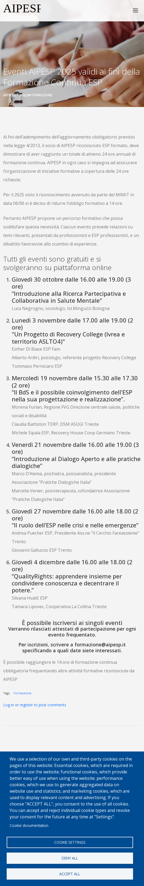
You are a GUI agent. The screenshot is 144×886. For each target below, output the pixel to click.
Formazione (42, 95)
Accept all (69, 873)
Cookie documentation (29, 825)
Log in (8, 704)
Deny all (70, 858)
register (26, 704)
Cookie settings (69, 842)
